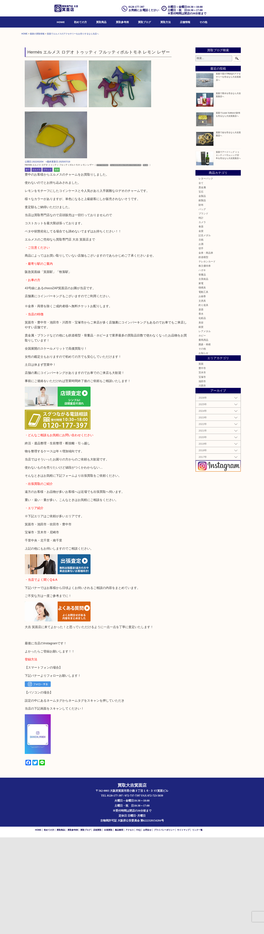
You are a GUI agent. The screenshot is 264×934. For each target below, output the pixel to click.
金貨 (201, 327)
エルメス (36, 266)
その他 (203, 22)
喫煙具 (202, 384)
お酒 (201, 340)
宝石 (201, 288)
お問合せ (147, 926)
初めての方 (80, 22)
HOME (61, 22)
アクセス (130, 926)
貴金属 (202, 283)
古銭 (201, 336)
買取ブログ (144, 22)
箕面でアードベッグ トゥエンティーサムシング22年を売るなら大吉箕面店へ (228, 251)
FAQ (138, 926)
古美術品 (203, 375)
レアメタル (205, 427)
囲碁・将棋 (205, 440)
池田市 (202, 477)
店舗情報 (185, 22)
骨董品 (202, 371)
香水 (201, 410)
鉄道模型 (203, 353)
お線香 (202, 393)
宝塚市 (202, 473)
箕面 (57, 266)
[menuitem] (60, 22)
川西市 (202, 482)
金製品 (202, 292)
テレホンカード (207, 358)
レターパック (206, 275)
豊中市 (202, 464)
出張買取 (108, 926)
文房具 (202, 397)
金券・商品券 (206, 349)
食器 (201, 323)
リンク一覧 (197, 926)
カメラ (202, 318)
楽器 (201, 405)
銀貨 (201, 423)
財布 (201, 301)
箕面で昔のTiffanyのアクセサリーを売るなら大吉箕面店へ (228, 173)
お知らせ (203, 449)
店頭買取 (97, 926)
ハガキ (202, 366)
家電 (201, 379)
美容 (201, 419)
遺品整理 (119, 926)
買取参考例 (122, 22)
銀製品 (202, 297)
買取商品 (101, 22)
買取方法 (165, 22)
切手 (201, 345)
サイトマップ (183, 926)
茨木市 (202, 469)
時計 (201, 314)
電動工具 (203, 388)
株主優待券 (205, 362)
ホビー (202, 432)
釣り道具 (203, 401)
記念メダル (205, 331)
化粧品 (202, 414)
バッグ (202, 305)
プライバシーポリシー (164, 926)
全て (28, 266)
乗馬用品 (203, 436)
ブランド (47, 266)
